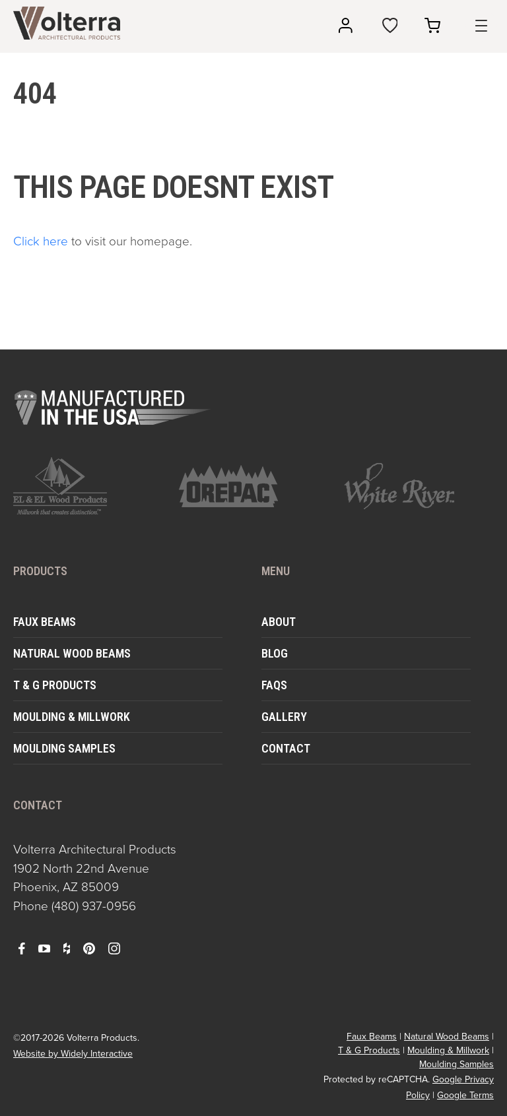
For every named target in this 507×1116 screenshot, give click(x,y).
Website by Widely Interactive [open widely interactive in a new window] (73, 1054)
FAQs (274, 685)
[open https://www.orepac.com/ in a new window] (254, 486)
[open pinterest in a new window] (89, 948)
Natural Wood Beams (72, 653)
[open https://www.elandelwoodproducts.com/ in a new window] (88, 485)
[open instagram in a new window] (114, 948)
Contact (285, 748)
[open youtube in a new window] (44, 948)
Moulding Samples (64, 748)
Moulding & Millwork (71, 717)
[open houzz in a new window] (66, 948)
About (278, 622)
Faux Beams (44, 622)
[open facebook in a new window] (21, 948)
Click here (40, 241)
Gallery (284, 717)
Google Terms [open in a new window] (465, 1095)
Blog (274, 653)
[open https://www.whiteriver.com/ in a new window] (419, 486)
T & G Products (54, 685)
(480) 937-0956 (93, 905)
